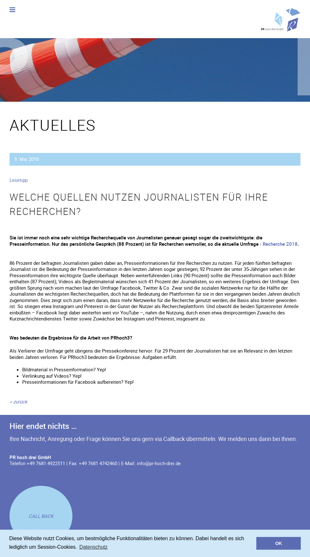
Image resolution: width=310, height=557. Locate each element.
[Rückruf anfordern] (41, 516)
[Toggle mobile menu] (13, 9)
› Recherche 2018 (279, 244)
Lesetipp (19, 180)
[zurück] (18, 401)
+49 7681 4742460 (98, 463)
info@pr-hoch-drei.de (159, 463)
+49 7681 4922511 (46, 463)
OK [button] (278, 543)
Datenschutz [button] (93, 547)
